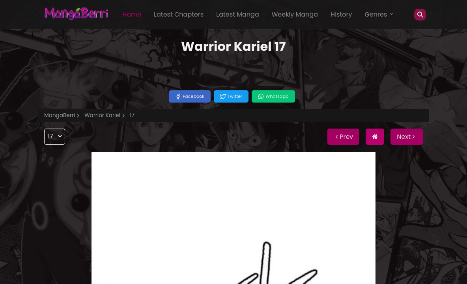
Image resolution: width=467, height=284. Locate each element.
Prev (343, 137)
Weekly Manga (295, 14)
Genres (379, 14)
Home (131, 14)
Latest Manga (237, 14)
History (341, 14)
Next (406, 137)
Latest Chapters (179, 14)
